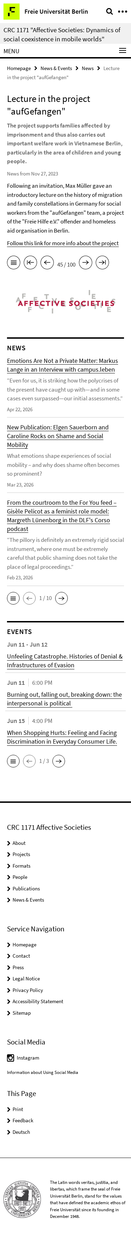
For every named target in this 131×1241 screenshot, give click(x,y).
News (88, 68)
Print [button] (18, 1109)
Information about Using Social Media (42, 1072)
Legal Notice (26, 978)
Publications (26, 888)
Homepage (19, 68)
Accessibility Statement (38, 1001)
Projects (21, 854)
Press (18, 967)
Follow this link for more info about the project (63, 243)
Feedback (23, 1120)
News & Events (56, 68)
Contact (21, 955)
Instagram (28, 1057)
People (20, 877)
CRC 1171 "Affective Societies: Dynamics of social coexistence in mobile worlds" (62, 34)
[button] (13, 598)
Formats (21, 865)
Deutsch (21, 1132)
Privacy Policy (28, 990)
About (19, 843)
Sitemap (22, 1012)
